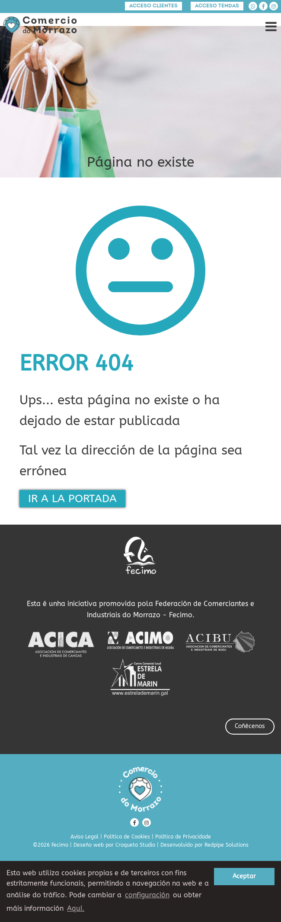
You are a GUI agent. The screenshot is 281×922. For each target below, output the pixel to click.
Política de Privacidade (183, 837)
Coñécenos (250, 726)
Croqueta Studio (135, 845)
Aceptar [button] (244, 876)
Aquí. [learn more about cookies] (75, 908)
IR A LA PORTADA (72, 498)
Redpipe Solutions (226, 845)
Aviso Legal (84, 837)
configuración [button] (147, 895)
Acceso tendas (217, 6)
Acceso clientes (153, 6)
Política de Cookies (127, 837)
